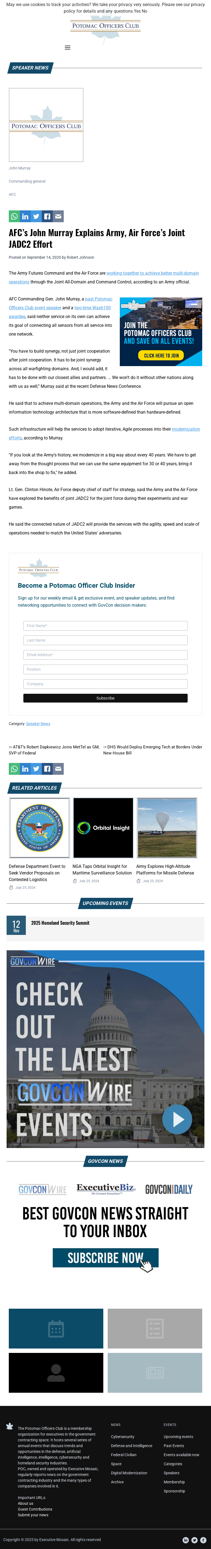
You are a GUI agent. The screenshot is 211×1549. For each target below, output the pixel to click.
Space (116, 1464)
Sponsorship (174, 1491)
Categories (173, 1464)
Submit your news (33, 1515)
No (144, 11)
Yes (137, 11)
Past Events (174, 1446)
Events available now (181, 1455)
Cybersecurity (122, 1436)
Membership (174, 1482)
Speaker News (38, 723)
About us (25, 1503)
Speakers (171, 1473)
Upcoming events (178, 1436)
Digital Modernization (129, 1473)
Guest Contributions (35, 1509)
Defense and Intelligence (131, 1446)
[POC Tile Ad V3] (161, 331)
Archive (117, 1482)
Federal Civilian (124, 1455)
